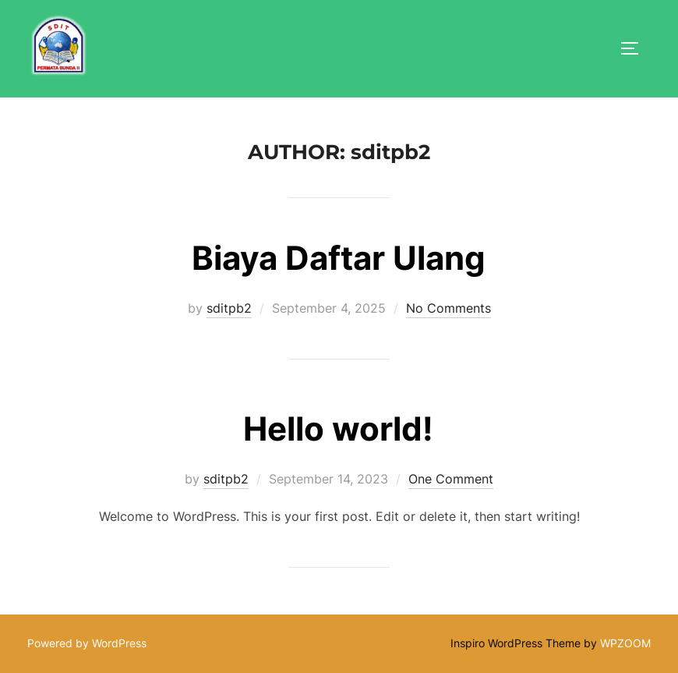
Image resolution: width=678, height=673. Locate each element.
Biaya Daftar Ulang (339, 258)
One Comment (450, 479)
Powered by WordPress (87, 643)
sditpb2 (229, 308)
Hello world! (338, 428)
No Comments (448, 308)
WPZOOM (625, 643)
